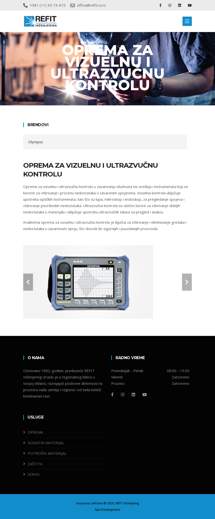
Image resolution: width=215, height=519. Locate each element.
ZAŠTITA (35, 463)
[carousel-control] (28, 282)
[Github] (144, 394)
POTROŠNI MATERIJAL (47, 453)
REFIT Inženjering (127, 503)
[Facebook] (112, 394)
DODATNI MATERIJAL (46, 442)
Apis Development (107, 510)
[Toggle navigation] (187, 21)
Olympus (35, 141)
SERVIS (34, 474)
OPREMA (35, 432)
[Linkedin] (133, 394)
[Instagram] (123, 394)
